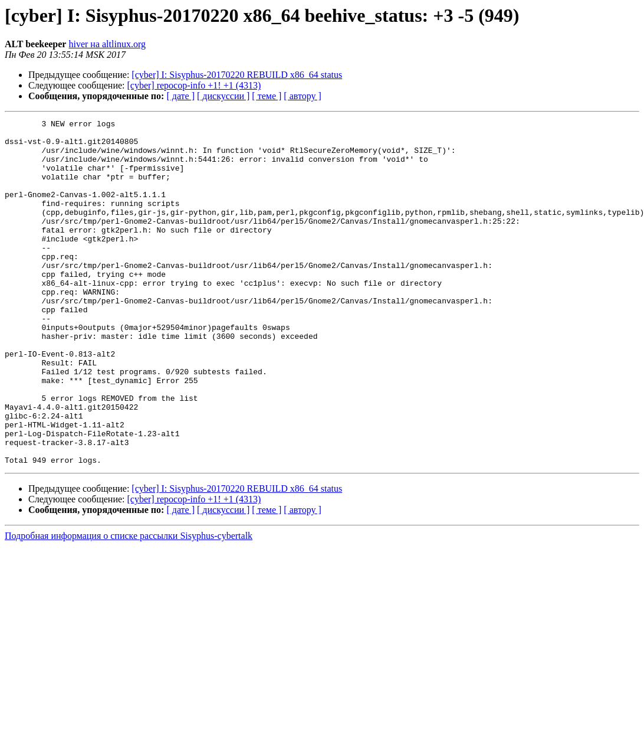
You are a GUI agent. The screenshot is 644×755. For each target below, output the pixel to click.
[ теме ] (266, 96)
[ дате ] (180, 96)
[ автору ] (302, 96)
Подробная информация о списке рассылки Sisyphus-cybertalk (128, 605)
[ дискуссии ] (223, 96)
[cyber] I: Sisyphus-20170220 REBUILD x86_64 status (237, 75)
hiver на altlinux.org (106, 44)
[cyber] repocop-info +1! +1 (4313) (194, 85)
